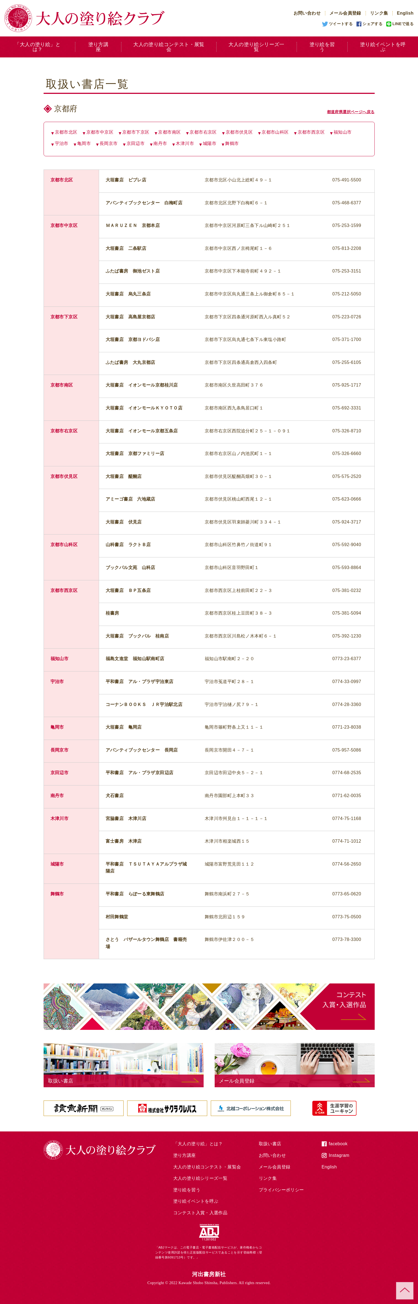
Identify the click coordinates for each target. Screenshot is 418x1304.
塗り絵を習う (322, 47)
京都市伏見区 (239, 132)
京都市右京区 (203, 132)
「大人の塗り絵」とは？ (37, 47)
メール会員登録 (345, 13)
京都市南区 (169, 132)
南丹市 (160, 143)
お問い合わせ (307, 13)
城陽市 (209, 143)
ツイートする (341, 24)
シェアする (372, 24)
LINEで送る (403, 24)
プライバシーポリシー (281, 1189)
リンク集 (379, 13)
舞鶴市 (232, 143)
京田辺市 (136, 143)
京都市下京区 (135, 132)
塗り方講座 (98, 47)
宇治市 (61, 143)
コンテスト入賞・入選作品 (200, 1212)
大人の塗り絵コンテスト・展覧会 (168, 47)
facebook (338, 1143)
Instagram (339, 1155)
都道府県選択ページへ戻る (351, 112)
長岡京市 (109, 143)
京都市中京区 (99, 132)
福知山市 (343, 132)
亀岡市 (84, 143)
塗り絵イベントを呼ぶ (196, 1201)
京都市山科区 (275, 132)
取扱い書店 (270, 1143)
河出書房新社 (209, 1274)
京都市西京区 (311, 132)
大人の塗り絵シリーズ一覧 (256, 47)
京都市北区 (66, 132)
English (405, 13)
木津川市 (185, 143)
